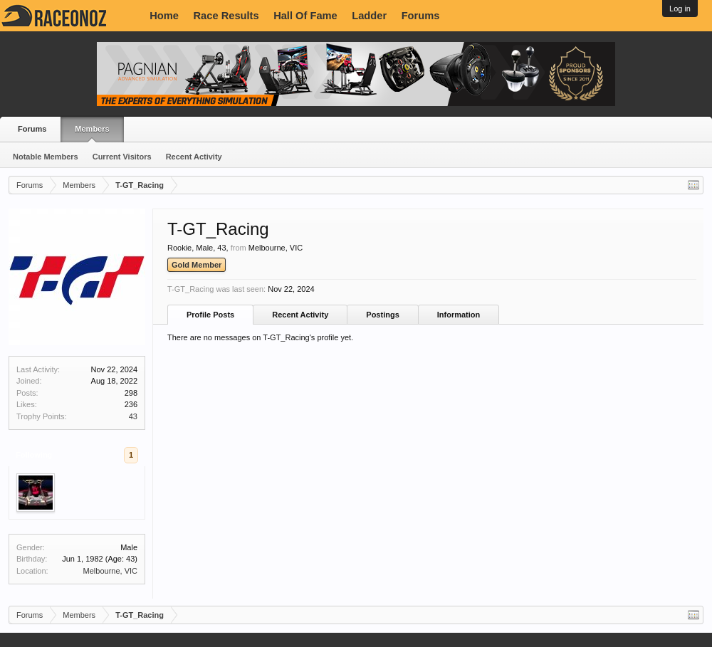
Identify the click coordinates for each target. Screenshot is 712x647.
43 (133, 416)
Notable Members (45, 156)
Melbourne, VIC (110, 571)
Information (459, 314)
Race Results (226, 15)
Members (92, 129)
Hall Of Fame (305, 15)
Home (164, 15)
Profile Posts (210, 314)
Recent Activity (194, 156)
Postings (382, 314)
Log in (680, 8)
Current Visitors (122, 156)
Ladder (369, 15)
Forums (421, 15)
